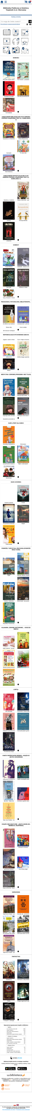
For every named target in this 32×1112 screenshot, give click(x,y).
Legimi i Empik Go (10, 1030)
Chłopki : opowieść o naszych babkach (13, 1052)
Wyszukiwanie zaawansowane (8, 24)
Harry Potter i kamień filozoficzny (12, 1031)
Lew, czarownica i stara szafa (12, 1043)
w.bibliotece (7, 1079)
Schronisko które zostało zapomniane (13, 1051)
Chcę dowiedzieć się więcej (8, 1109)
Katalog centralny (16, 16)
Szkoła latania (9, 1032)
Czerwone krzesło (10, 1049)
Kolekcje (18, 24)
